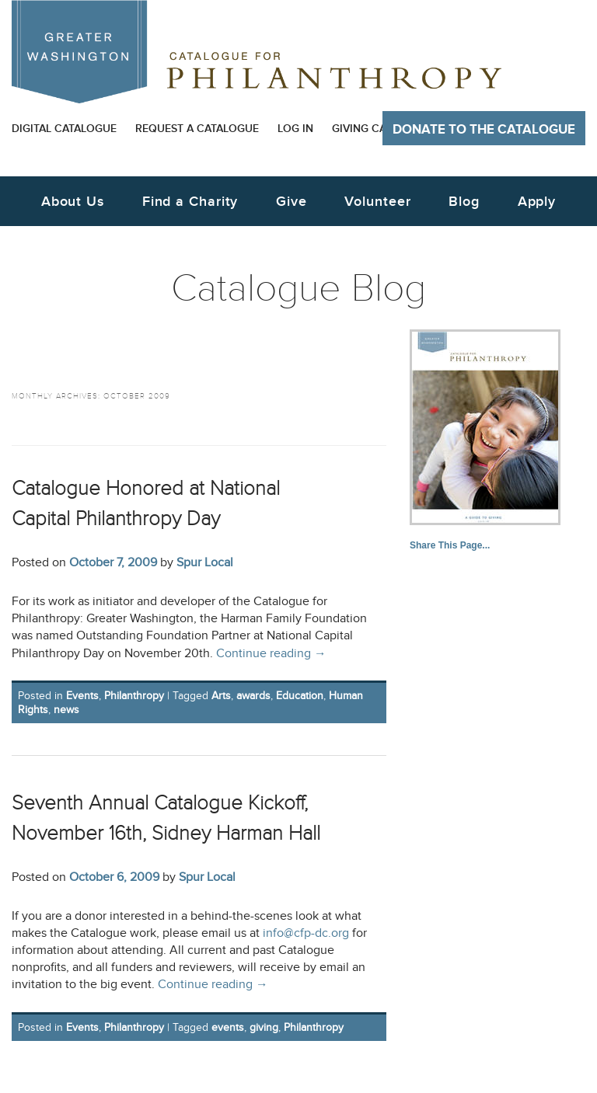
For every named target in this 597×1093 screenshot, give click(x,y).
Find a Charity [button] (190, 201)
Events (82, 695)
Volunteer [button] (377, 201)
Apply (537, 201)
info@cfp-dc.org (306, 933)
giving (264, 1027)
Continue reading (271, 653)
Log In (295, 128)
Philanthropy (134, 695)
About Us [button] (72, 201)
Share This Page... (450, 545)
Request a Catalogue (197, 128)
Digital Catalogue (64, 128)
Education (299, 695)
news (66, 709)
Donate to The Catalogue (484, 129)
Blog (464, 201)
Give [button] (291, 201)
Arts (221, 695)
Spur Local (204, 562)
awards (253, 695)
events (227, 1027)
